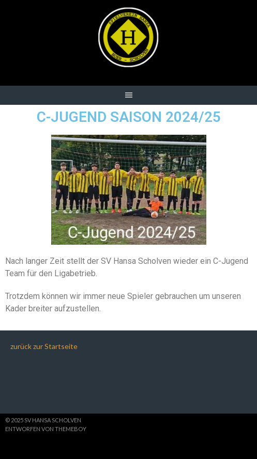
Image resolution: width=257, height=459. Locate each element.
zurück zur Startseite (44, 346)
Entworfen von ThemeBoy (45, 428)
